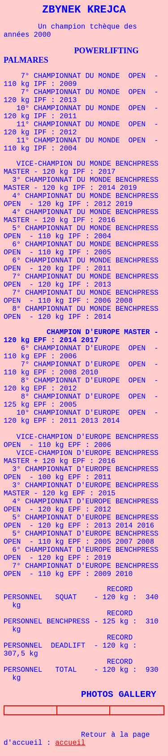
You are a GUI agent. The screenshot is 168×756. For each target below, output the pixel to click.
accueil (70, 745)
